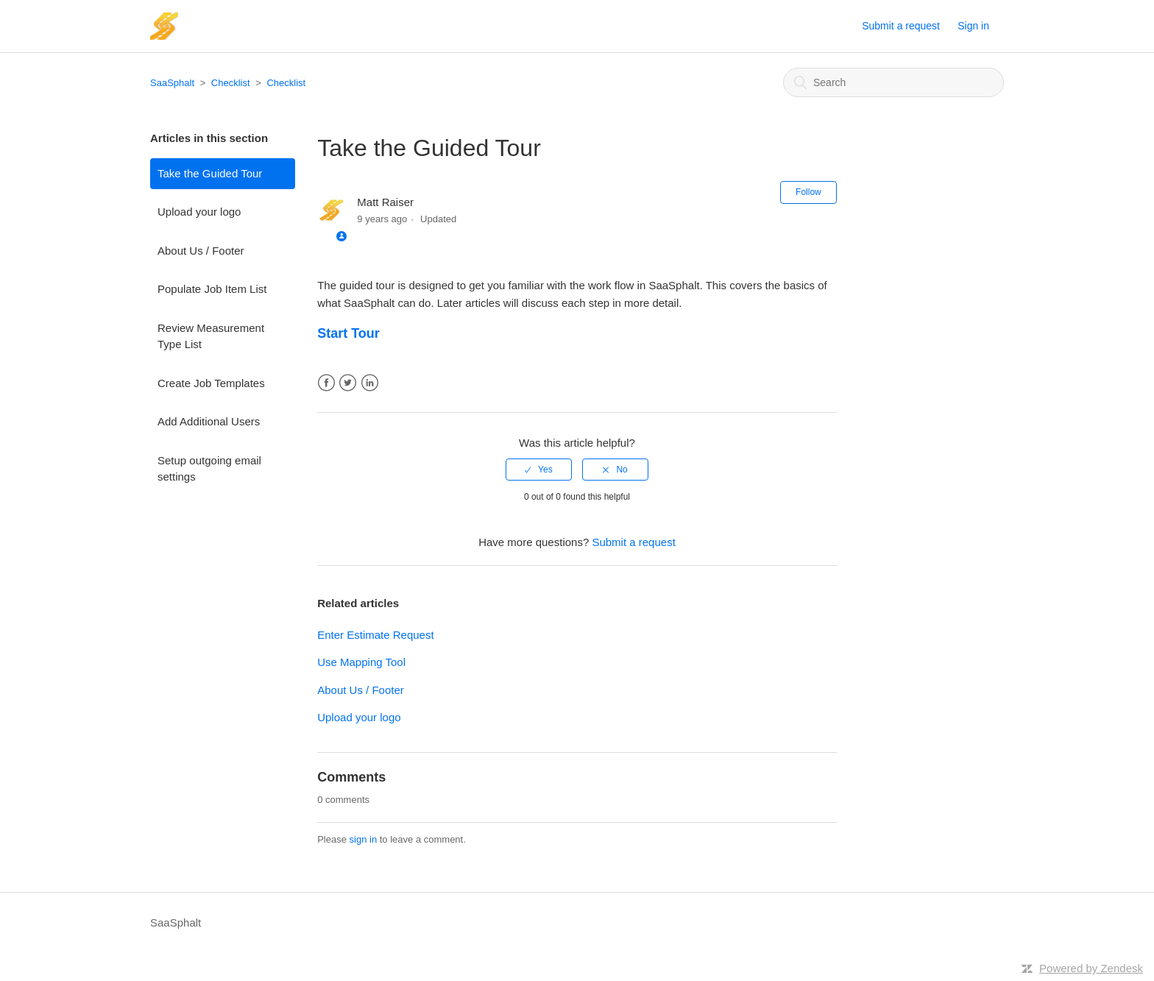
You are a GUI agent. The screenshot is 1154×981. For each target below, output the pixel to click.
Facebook (326, 383)
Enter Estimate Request (375, 634)
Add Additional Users (208, 421)
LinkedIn (370, 383)
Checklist (230, 82)
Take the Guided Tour (209, 173)
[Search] (893, 82)
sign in (364, 839)
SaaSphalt (172, 82)
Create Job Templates (211, 383)
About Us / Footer (200, 250)
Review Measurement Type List (210, 336)
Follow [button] (808, 192)
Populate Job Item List (211, 289)
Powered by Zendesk (1091, 968)
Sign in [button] (973, 26)
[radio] (539, 469)
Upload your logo (199, 211)
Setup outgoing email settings (209, 469)
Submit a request (901, 26)
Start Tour (348, 333)
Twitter (348, 383)
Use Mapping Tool (361, 662)
